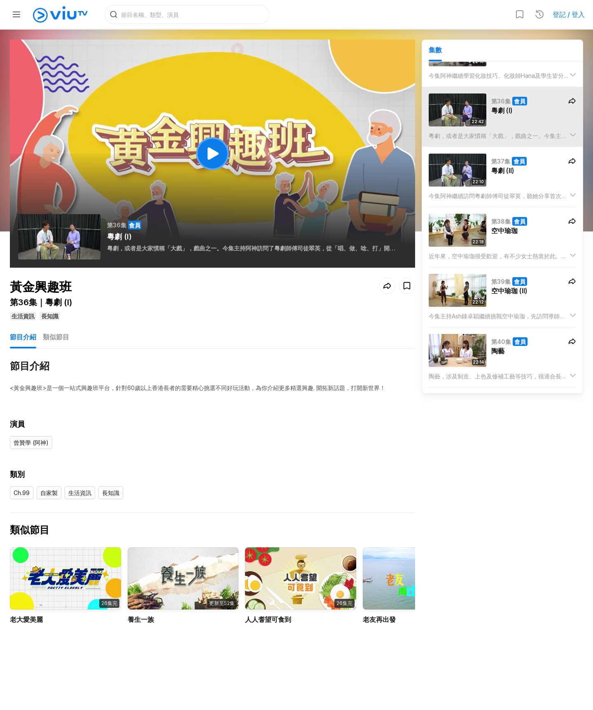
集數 (435, 50)
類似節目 (56, 337)
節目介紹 (23, 337)
